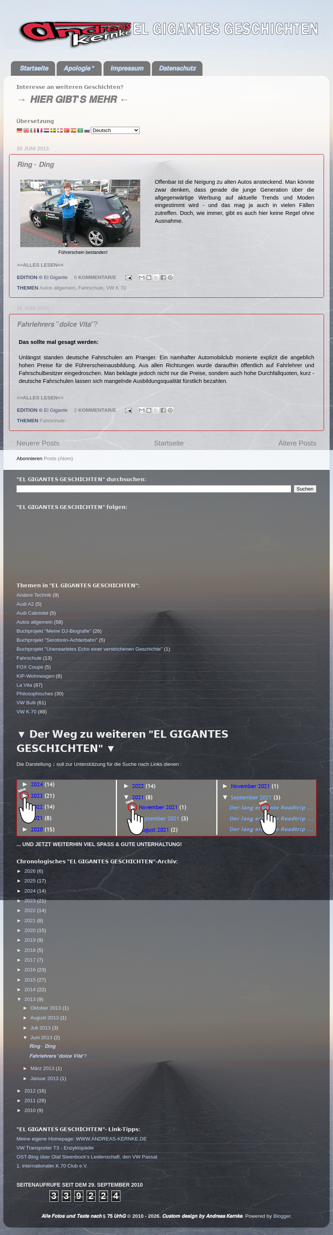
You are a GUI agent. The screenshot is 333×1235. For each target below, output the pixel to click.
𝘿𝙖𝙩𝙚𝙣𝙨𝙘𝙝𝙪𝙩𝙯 (177, 68)
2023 (30, 900)
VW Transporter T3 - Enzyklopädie (55, 1148)
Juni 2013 (42, 1037)
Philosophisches (34, 693)
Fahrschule (91, 288)
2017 (30, 960)
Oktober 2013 (46, 1008)
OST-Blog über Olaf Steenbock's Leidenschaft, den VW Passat (87, 1157)
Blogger (282, 1216)
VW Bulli (26, 702)
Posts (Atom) (58, 458)
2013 (30, 999)
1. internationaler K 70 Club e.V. (52, 1166)
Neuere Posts (37, 443)
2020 (30, 930)
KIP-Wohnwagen (35, 676)
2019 (30, 940)
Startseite (169, 443)
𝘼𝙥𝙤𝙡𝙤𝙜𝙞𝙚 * (78, 68)
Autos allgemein (57, 288)
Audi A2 (25, 604)
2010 (30, 1110)
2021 (30, 920)
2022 (30, 910)
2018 (30, 950)
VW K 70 (116, 288)
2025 (30, 881)
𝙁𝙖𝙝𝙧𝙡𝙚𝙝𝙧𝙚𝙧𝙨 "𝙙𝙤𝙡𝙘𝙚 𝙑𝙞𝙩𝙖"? (57, 324)
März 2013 (43, 1068)
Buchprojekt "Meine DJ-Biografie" (53, 631)
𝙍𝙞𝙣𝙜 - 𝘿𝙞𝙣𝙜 (35, 164)
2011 (30, 1100)
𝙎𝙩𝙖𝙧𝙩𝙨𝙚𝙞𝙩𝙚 (34, 68)
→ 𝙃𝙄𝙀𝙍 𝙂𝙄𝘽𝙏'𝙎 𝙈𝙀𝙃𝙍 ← (72, 99)
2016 (30, 969)
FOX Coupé (29, 667)
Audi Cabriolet (32, 613)
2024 (30, 891)
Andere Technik (33, 595)
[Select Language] (115, 130)
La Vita (24, 685)
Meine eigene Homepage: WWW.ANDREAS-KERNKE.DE (81, 1139)
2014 (30, 989)
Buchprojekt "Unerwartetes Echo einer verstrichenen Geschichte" (89, 649)
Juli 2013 (41, 1028)
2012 (30, 1091)
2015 (30, 980)
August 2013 (45, 1017)
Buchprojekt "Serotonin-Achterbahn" (57, 640)
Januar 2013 (45, 1078)
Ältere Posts (297, 443)
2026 (30, 871)
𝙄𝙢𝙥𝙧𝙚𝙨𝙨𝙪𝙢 (126, 68)
